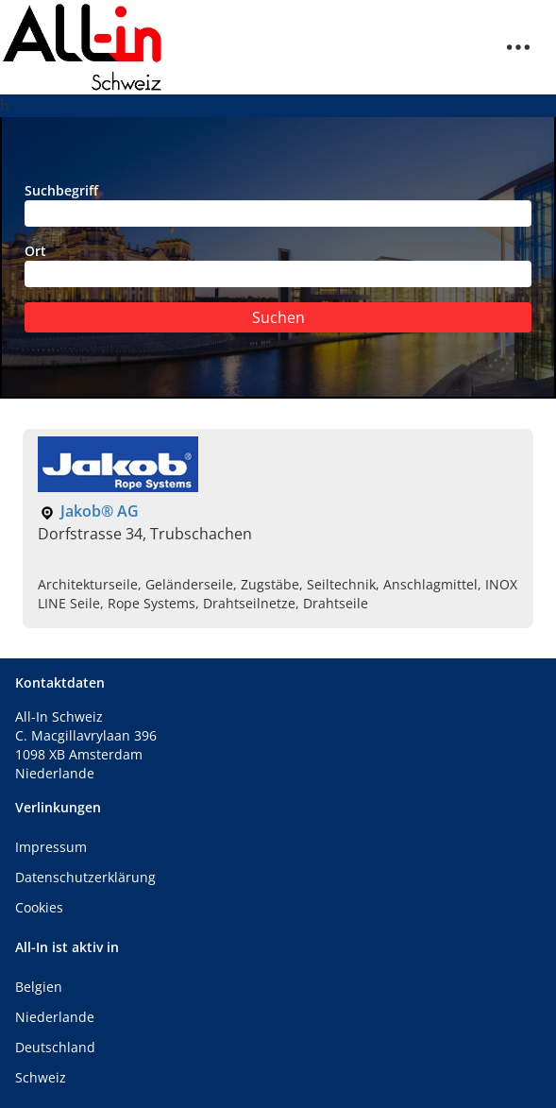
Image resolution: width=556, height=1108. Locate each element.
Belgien (38, 987)
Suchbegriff (278, 204)
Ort (278, 264)
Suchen (278, 317)
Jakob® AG (99, 511)
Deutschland (55, 1047)
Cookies (39, 907)
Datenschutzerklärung (85, 877)
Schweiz (40, 1077)
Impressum (51, 847)
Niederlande (54, 1017)
